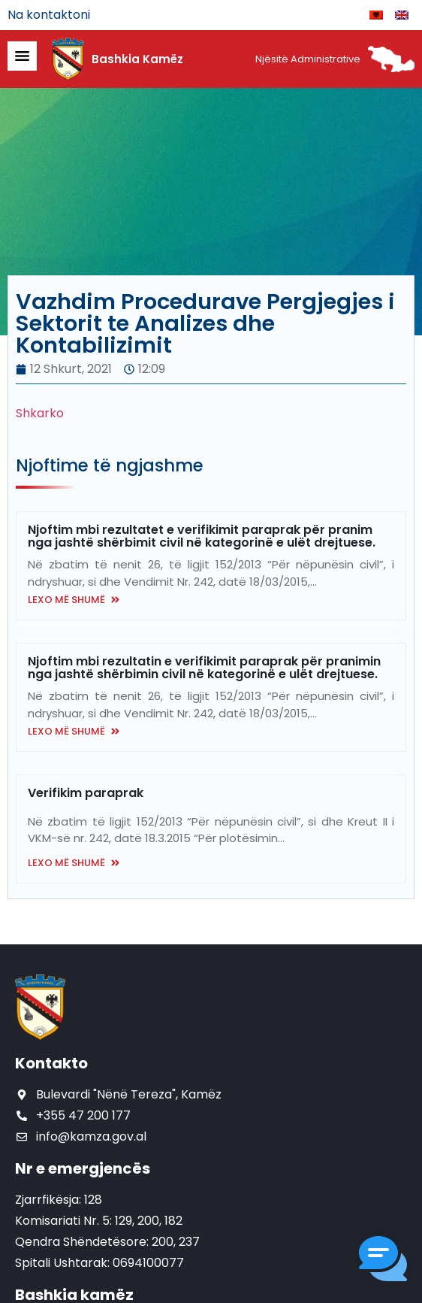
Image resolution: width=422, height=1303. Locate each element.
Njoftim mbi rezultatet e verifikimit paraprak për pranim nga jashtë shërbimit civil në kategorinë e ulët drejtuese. (201, 536)
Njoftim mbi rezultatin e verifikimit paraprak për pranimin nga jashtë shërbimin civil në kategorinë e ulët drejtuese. (204, 668)
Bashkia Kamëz (137, 59)
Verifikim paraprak (85, 792)
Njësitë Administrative (307, 59)
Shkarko (40, 413)
